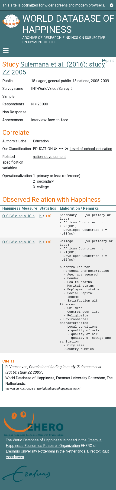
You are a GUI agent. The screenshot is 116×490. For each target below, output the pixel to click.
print (108, 60)
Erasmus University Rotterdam (30, 451)
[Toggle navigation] (5, 50)
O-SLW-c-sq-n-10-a (18, 216)
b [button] (40, 216)
